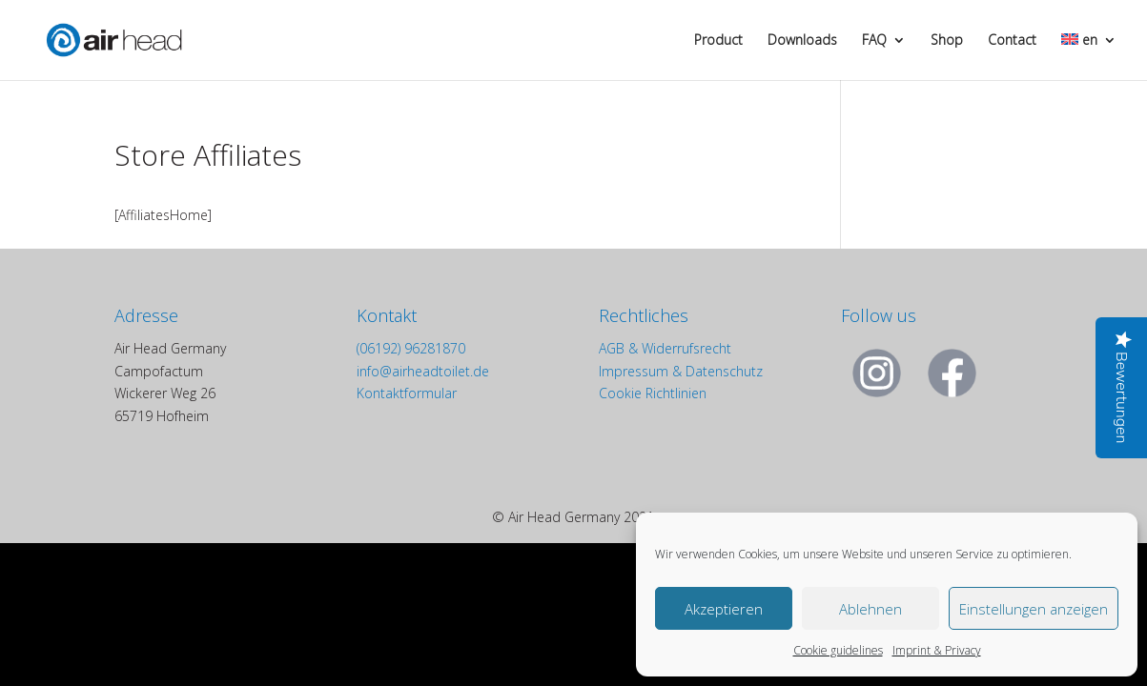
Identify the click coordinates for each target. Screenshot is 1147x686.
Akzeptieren (724, 608)
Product (718, 41)
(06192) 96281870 (411, 348)
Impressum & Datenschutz (681, 371)
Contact (1012, 41)
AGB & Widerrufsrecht (665, 348)
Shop (947, 41)
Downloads (802, 41)
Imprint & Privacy (936, 650)
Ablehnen (870, 608)
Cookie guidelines (838, 650)
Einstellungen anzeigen (1033, 608)
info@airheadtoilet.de (423, 371)
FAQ (874, 41)
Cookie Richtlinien (653, 393)
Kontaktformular (407, 393)
